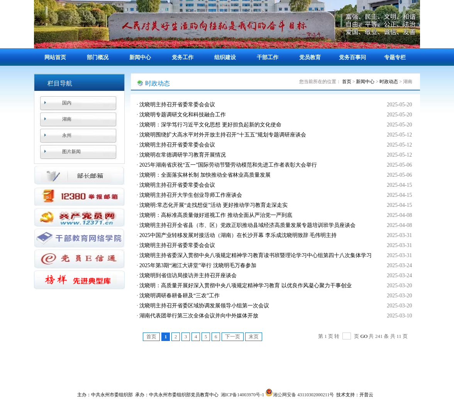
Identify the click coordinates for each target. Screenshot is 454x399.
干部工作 (267, 57)
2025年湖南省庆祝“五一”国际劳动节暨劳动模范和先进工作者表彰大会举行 (228, 165)
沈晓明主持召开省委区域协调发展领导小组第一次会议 (204, 306)
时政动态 (388, 81)
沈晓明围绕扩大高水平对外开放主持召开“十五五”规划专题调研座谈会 (222, 135)
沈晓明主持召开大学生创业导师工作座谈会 (190, 195)
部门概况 (97, 57)
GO (364, 336)
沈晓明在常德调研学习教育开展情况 (182, 155)
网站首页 (55, 57)
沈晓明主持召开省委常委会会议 (177, 104)
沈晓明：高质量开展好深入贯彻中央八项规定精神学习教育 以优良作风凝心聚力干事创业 (245, 285)
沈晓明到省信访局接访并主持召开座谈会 (188, 275)
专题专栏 (395, 57)
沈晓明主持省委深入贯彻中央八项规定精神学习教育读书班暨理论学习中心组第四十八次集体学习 (255, 255)
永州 (66, 135)
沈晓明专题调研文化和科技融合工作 (182, 115)
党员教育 (310, 57)
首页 (346, 81)
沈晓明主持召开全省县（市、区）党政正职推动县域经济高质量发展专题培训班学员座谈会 (247, 225)
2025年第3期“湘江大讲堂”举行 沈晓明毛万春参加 (197, 265)
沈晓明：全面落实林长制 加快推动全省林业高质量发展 (205, 175)
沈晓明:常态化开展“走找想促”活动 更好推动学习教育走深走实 (213, 205)
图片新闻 (71, 151)
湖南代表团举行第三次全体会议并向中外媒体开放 (198, 316)
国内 (66, 103)
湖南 (66, 119)
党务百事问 (352, 57)
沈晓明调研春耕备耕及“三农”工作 (179, 295)
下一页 (232, 336)
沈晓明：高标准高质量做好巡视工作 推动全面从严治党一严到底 (215, 215)
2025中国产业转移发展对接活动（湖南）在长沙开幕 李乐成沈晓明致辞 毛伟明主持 (238, 235)
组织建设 (225, 57)
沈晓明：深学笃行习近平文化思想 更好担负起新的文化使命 (210, 125)
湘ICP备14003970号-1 (242, 394)
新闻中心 (140, 57)
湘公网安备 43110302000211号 (299, 394)
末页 (254, 336)
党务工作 (182, 57)
